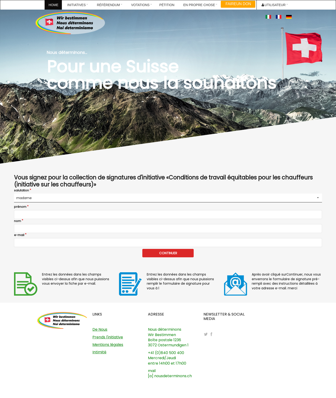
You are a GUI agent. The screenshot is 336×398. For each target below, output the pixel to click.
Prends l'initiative (107, 337)
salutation (21, 190)
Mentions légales (107, 344)
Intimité (99, 352)
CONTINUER (168, 253)
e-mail (19, 235)
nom (17, 221)
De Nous (99, 329)
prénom (20, 207)
